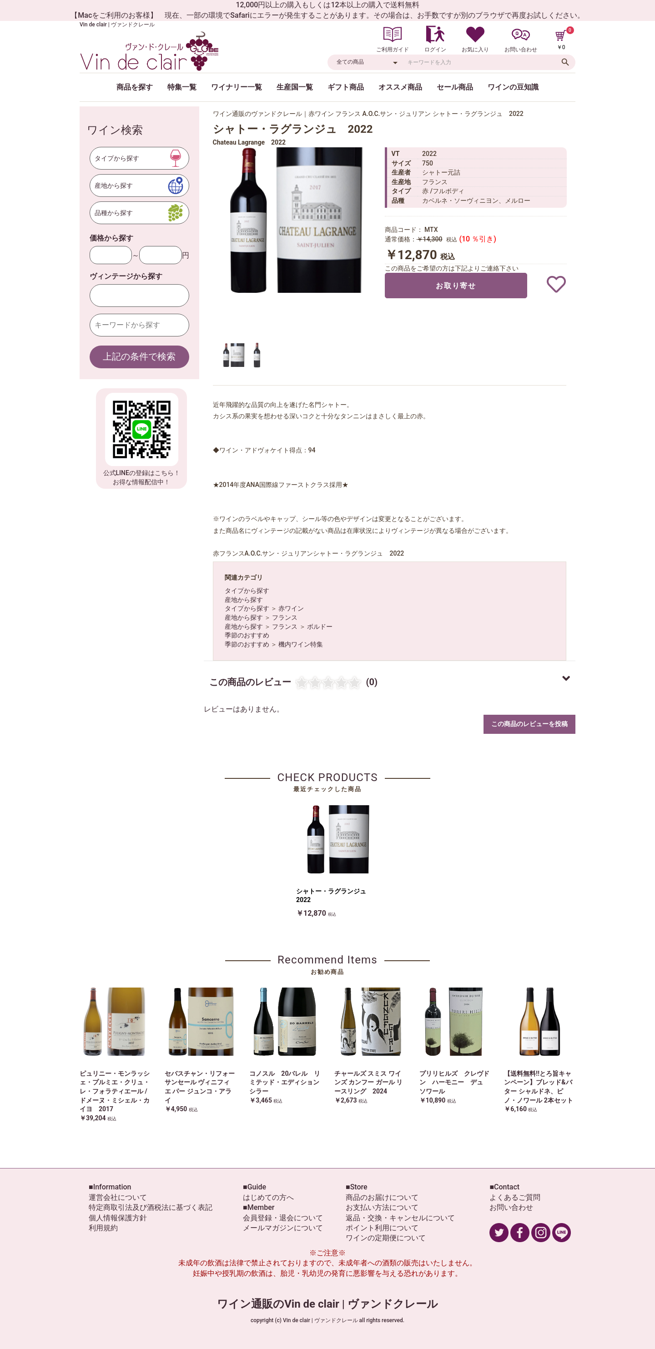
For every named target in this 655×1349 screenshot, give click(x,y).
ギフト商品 (346, 87)
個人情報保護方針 (118, 1218)
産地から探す (244, 599)
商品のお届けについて (382, 1197)
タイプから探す (247, 590)
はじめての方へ (268, 1197)
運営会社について (118, 1197)
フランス (284, 617)
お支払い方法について (382, 1207)
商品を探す (134, 87)
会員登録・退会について (283, 1218)
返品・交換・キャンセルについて (400, 1218)
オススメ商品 (400, 87)
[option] (295, 220)
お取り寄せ (456, 285)
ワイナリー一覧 (236, 87)
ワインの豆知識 (513, 87)
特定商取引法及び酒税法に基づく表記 (150, 1207)
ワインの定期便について (386, 1238)
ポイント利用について (382, 1228)
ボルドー (320, 626)
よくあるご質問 (514, 1197)
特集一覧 (181, 87)
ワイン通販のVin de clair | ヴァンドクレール (327, 1304)
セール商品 (455, 87)
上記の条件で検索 (139, 356)
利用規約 (103, 1228)
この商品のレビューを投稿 (529, 723)
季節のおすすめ (247, 635)
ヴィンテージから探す (126, 276)
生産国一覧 (295, 87)
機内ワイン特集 (300, 644)
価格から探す (111, 238)
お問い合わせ (511, 1207)
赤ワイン (291, 608)
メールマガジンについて (283, 1228)
